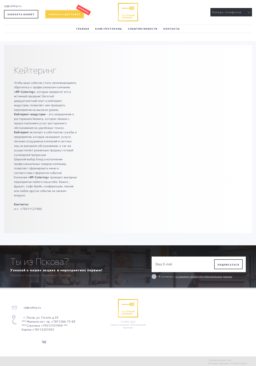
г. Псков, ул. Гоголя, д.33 (40, 317)
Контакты (171, 28)
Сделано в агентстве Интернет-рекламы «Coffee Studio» (227, 362)
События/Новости (142, 28)
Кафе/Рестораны (108, 28)
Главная (82, 28)
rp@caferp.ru (12, 6)
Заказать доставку (65, 14)
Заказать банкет (21, 14)
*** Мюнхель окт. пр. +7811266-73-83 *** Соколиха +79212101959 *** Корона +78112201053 (48, 325)
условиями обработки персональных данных (203, 276)
